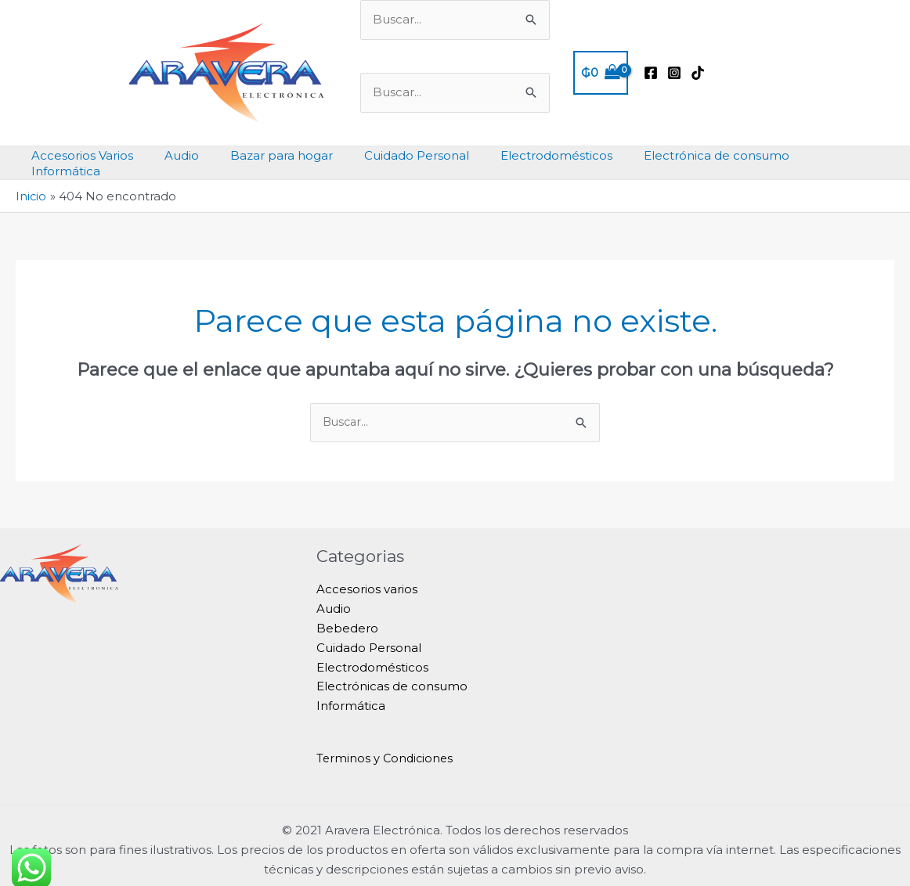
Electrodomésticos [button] (543, 155)
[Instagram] (674, 73)
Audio (333, 595)
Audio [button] (192, 155)
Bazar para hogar (284, 155)
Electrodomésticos (372, 653)
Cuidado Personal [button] (411, 155)
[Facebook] (651, 73)
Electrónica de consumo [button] (695, 155)
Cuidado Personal (368, 634)
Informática (350, 692)
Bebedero (347, 614)
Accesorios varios (366, 576)
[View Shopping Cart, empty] (600, 73)
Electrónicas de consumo (392, 672)
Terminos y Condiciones (386, 744)
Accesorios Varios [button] (100, 155)
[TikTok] (698, 73)
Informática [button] (826, 155)
